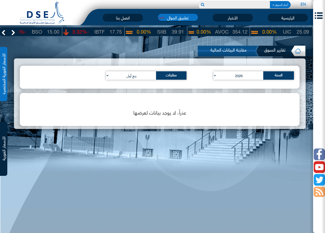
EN (303, 4)
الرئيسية (287, 17)
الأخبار (233, 17)
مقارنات (171, 74)
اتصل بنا (123, 17)
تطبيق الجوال (178, 17)
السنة (278, 74)
